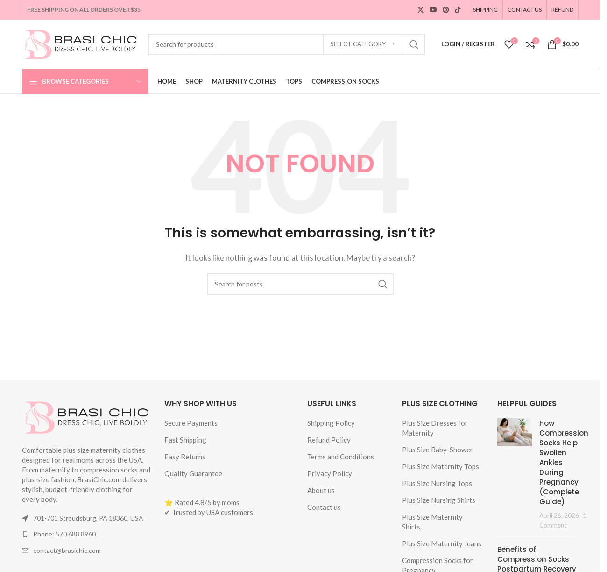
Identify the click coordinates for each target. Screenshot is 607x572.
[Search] (286, 44)
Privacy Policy (329, 473)
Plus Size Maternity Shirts (432, 522)
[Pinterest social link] (446, 10)
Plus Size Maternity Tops (440, 466)
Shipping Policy (331, 423)
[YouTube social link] (433, 10)
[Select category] (363, 44)
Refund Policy (329, 440)
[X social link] (421, 10)
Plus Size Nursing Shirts (438, 500)
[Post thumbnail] (514, 474)
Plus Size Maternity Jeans (441, 543)
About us (321, 490)
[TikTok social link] (457, 10)
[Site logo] (80, 43)
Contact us (324, 507)
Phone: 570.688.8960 (64, 534)
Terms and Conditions (340, 456)
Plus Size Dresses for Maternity (435, 428)
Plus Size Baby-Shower (437, 449)
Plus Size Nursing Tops (437, 483)
